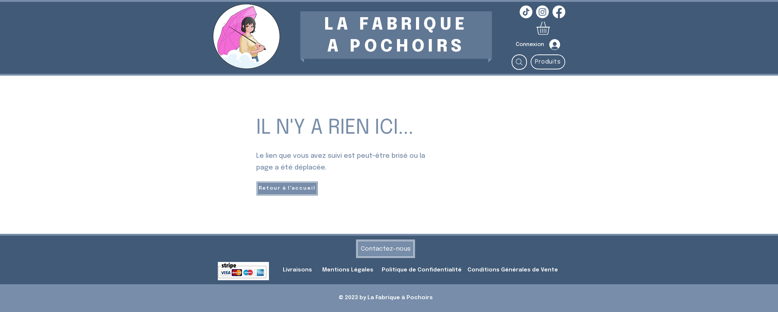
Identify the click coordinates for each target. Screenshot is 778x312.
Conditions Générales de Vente (512, 270)
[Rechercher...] (519, 62)
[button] (550, 28)
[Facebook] (558, 11)
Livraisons (297, 270)
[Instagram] (542, 11)
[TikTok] (526, 11)
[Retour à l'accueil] (287, 188)
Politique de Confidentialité (422, 270)
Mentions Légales (347, 270)
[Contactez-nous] (385, 249)
